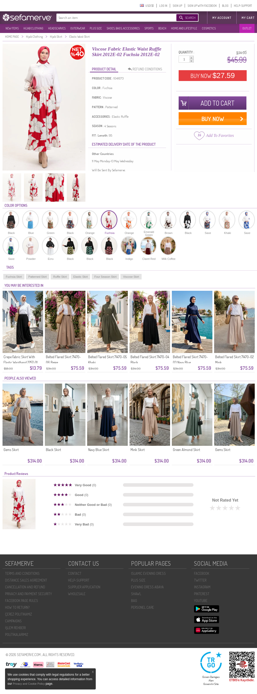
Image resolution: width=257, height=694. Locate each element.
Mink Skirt (138, 449)
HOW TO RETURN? (17, 607)
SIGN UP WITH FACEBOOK (202, 6)
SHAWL (136, 594)
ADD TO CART (218, 103)
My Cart (248, 18)
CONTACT (74, 573)
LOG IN (163, 6)
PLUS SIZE (96, 28)
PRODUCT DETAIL (104, 69)
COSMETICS (209, 28)
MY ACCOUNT (221, 18)
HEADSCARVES (57, 28)
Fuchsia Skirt (14, 276)
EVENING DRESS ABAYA (147, 587)
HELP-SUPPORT (243, 6)
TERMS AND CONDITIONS (22, 573)
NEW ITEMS (12, 28)
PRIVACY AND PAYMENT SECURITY (28, 594)
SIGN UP (177, 6)
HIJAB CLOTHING (33, 28)
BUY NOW (212, 75)
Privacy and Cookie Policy (29, 683)
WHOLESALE (76, 594)
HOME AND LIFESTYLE (184, 28)
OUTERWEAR (77, 28)
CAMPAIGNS (13, 621)
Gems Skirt (11, 449)
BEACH (162, 28)
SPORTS (148, 28)
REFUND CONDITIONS (146, 69)
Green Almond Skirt (186, 449)
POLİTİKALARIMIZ (16, 634)
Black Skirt (53, 449)
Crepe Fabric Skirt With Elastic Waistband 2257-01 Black (21, 362)
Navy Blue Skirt (98, 449)
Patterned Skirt (37, 276)
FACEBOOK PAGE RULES (21, 600)
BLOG (225, 6)
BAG (134, 600)
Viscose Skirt (131, 276)
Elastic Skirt (80, 276)
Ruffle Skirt (60, 276)
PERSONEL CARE (142, 607)
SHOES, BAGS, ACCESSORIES (123, 28)
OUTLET (246, 28)
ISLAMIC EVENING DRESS (148, 573)
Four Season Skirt (105, 276)
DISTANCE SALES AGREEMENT (26, 580)
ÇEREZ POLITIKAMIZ (18, 614)
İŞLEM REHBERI (15, 628)
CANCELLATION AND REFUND (25, 587)
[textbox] (111, 18)
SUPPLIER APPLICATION (84, 587)
